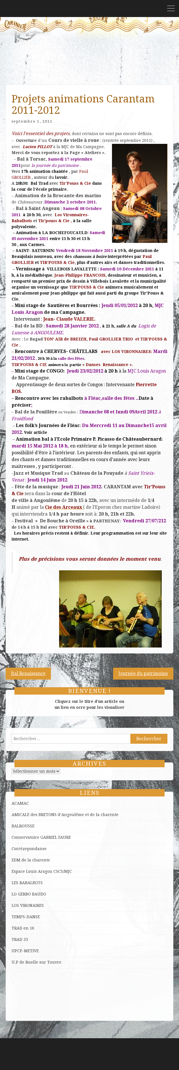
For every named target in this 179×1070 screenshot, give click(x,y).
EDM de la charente (31, 860)
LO (15, 894)
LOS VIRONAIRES (28, 905)
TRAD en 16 (23, 928)
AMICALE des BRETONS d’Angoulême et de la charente (65, 814)
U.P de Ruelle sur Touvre (36, 962)
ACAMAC (20, 803)
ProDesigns (102, 1061)
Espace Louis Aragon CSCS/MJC (42, 871)
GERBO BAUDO (32, 894)
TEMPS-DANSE (26, 917)
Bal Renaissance (28, 673)
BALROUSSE (23, 826)
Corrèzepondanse (29, 848)
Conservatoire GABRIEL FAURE (41, 837)
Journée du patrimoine (143, 673)
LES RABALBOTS (27, 882)
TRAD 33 (20, 939)
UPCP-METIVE (25, 951)
